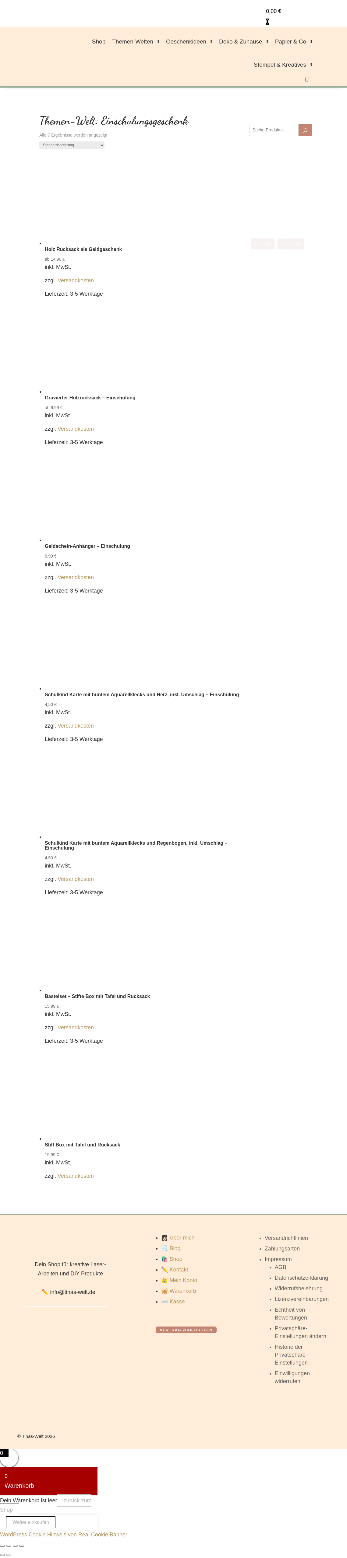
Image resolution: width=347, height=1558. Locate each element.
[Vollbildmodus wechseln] (8, 1546)
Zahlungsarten (282, 1249)
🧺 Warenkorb (178, 1291)
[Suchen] (305, 130)
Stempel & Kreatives (280, 64)
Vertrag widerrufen (186, 1330)
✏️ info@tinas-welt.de (68, 1292)
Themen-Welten (132, 41)
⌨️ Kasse (173, 1302)
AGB (280, 1267)
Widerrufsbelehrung (299, 1288)
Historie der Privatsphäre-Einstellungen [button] (291, 1355)
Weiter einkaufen (30, 1522)
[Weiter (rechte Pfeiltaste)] (8, 1555)
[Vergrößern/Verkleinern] (2, 1546)
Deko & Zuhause (240, 41)
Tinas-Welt (33, 1436)
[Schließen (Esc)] (21, 1546)
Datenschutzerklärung (301, 1278)
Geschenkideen (186, 41)
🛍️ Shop (171, 1259)
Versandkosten (76, 280)
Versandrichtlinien (286, 1238)
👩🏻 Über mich (177, 1238)
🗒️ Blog (170, 1248)
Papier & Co (290, 41)
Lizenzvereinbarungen (302, 1299)
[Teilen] (15, 1546)
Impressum (278, 1259)
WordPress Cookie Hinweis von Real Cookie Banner (63, 1535)
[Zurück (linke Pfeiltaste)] (2, 1555)
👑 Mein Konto (179, 1280)
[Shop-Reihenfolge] (71, 145)
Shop (98, 41)
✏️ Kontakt (174, 1270)
